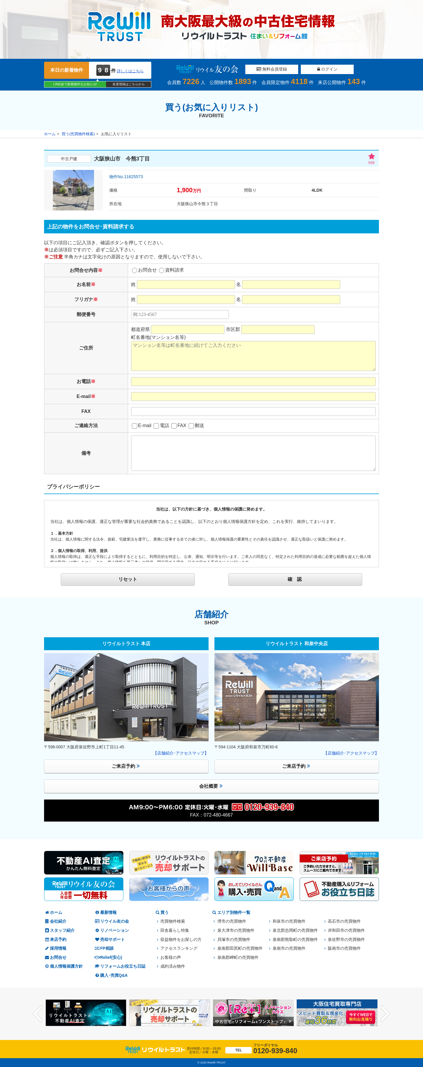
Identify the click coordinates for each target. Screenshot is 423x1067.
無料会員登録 (271, 69)
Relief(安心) (108, 957)
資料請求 (171, 269)
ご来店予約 (126, 766)
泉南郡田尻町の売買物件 (240, 948)
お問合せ (144, 269)
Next (385, 1013)
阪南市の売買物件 (344, 948)
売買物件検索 (172, 921)
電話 (161, 425)
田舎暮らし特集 (174, 930)
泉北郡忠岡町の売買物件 (295, 930)
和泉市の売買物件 (289, 921)
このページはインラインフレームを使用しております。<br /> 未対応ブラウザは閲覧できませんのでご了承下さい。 (211, 532)
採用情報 (55, 948)
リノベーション (111, 930)
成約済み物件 (172, 966)
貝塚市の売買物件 (233, 939)
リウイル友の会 (111, 921)
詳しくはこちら (130, 71)
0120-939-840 (261, 1048)
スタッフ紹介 (59, 930)
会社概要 (211, 786)
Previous (37, 1013)
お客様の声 (170, 957)
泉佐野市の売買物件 (346, 939)
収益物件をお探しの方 (181, 939)
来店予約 (55, 939)
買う (162, 912)
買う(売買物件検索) (78, 134)
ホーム (50, 134)
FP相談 (104, 948)
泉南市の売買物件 (289, 948)
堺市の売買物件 (231, 921)
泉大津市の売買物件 (235, 930)
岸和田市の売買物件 (346, 930)
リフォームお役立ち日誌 (119, 966)
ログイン (327, 69)
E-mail (141, 425)
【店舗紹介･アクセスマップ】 (181, 753)
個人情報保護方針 (63, 966)
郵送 (196, 425)
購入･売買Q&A (111, 975)
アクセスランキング (178, 948)
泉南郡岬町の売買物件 (237, 957)
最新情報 (105, 912)
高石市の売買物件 (344, 921)
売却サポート (109, 939)
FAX (178, 425)
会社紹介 (55, 921)
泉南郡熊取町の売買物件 (295, 939)
